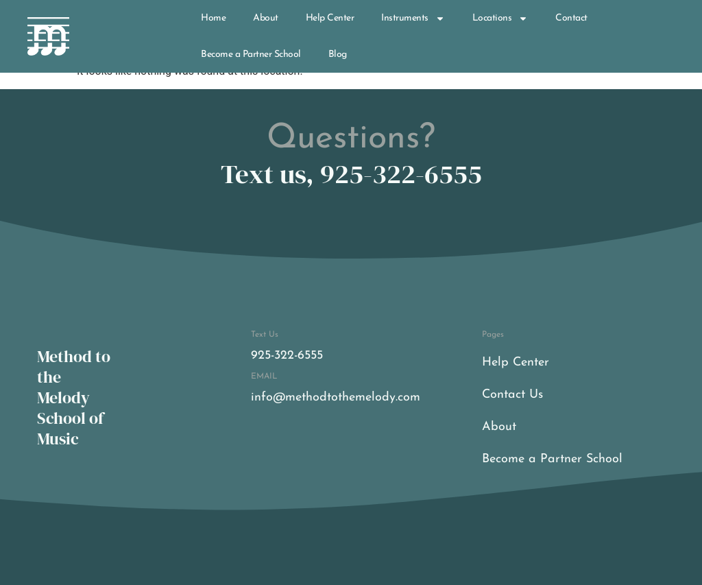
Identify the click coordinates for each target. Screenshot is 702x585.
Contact (571, 18)
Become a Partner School (251, 54)
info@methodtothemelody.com (335, 397)
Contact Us (512, 394)
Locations (500, 18)
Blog (337, 54)
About (265, 18)
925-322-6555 (287, 355)
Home (213, 18)
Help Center (330, 18)
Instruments (413, 18)
